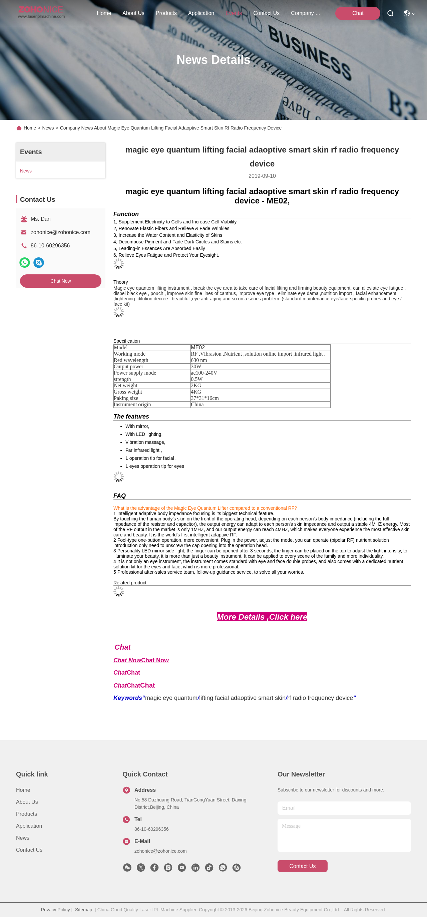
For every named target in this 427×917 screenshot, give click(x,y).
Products (26, 814)
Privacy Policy (55, 909)
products (166, 13)
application (201, 13)
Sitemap (83, 909)
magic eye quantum (171, 698)
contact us (266, 13)
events (234, 13)
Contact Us (29, 850)
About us (27, 802)
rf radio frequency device (320, 698)
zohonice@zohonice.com (60, 232)
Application (29, 826)
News (48, 128)
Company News (307, 13)
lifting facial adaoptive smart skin (242, 698)
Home (104, 13)
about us (133, 13)
